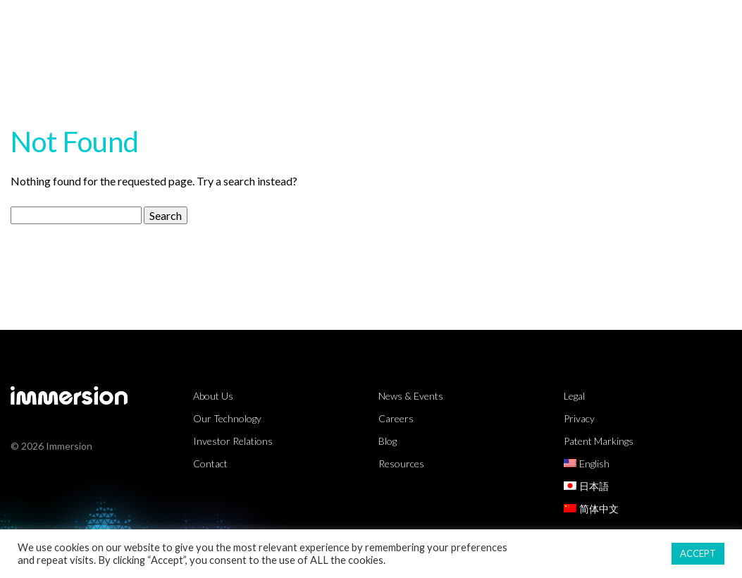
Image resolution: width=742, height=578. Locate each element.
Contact (210, 463)
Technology (400, 24)
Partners (578, 24)
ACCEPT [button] (698, 553)
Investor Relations (233, 441)
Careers (396, 418)
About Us (659, 24)
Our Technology (227, 418)
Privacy (579, 418)
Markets (311, 24)
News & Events (410, 396)
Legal (574, 396)
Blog (387, 441)
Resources (495, 24)
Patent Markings (598, 441)
